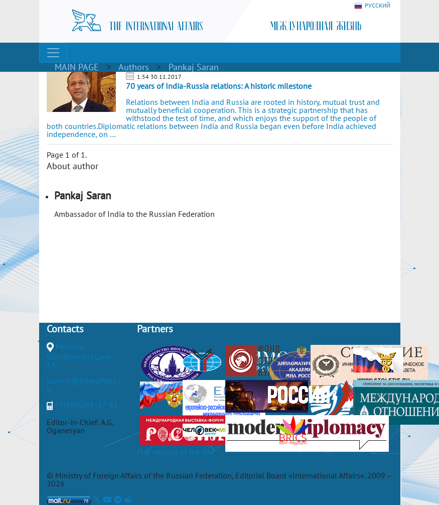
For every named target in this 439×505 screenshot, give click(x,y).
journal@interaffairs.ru (83, 384)
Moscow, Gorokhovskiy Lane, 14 (80, 355)
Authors (133, 67)
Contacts (65, 328)
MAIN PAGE (77, 67)
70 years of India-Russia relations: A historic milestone (219, 86)
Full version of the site (175, 452)
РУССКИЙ (372, 6)
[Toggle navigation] (53, 53)
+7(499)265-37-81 (86, 405)
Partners (155, 328)
